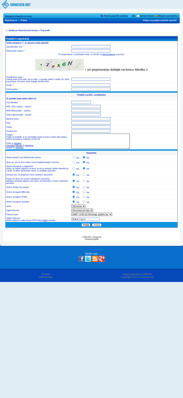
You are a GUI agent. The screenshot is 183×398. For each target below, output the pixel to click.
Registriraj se (11, 20)
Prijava (24, 20)
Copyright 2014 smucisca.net (137, 277)
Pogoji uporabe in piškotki (137, 274)
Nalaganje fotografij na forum (18, 16)
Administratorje (108, 54)
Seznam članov (147, 16)
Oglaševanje (46, 277)
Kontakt (45, 274)
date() (45, 220)
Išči (133, 16)
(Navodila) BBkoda (14, 145)
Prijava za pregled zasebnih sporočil (159, 20)
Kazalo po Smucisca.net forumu (23, 30)
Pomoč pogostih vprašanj (116, 16)
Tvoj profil (45, 30)
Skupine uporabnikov (168, 16)
